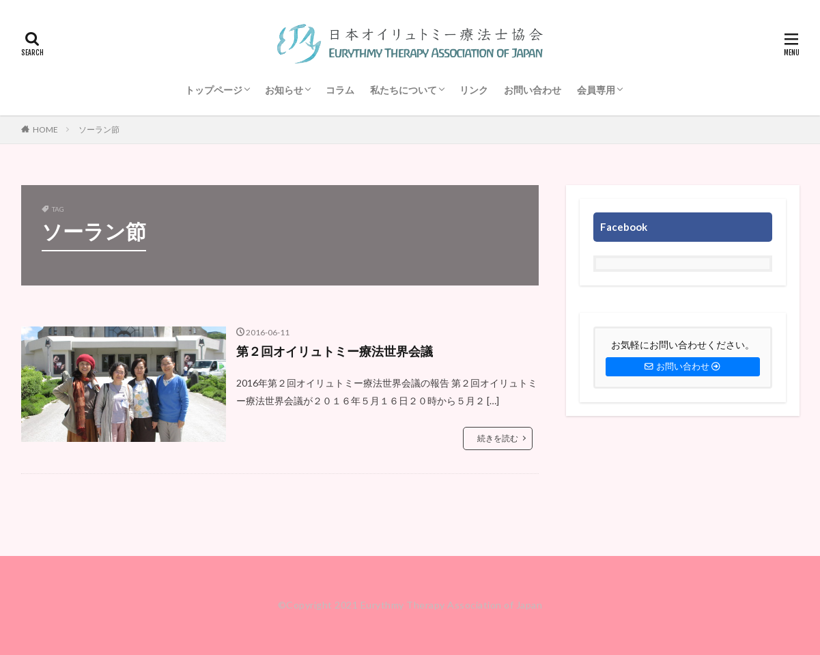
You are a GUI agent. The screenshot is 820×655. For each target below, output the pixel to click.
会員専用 (596, 90)
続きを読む (497, 438)
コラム (340, 90)
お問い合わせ (532, 90)
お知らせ (284, 90)
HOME (45, 129)
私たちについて (403, 90)
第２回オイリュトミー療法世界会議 (334, 351)
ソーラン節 (99, 129)
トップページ (213, 90)
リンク (474, 90)
